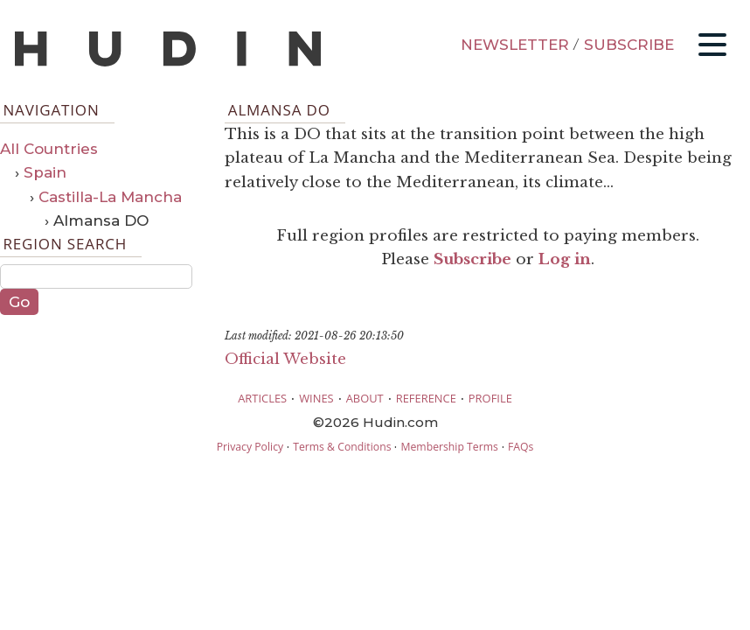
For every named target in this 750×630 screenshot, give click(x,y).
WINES (316, 398)
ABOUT (365, 398)
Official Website (285, 359)
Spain (45, 172)
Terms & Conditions (342, 446)
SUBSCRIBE (629, 44)
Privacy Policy (250, 446)
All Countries (49, 149)
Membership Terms (448, 446)
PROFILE (490, 398)
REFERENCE (426, 398)
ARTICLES (262, 398)
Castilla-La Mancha (110, 197)
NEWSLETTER (515, 44)
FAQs (520, 446)
